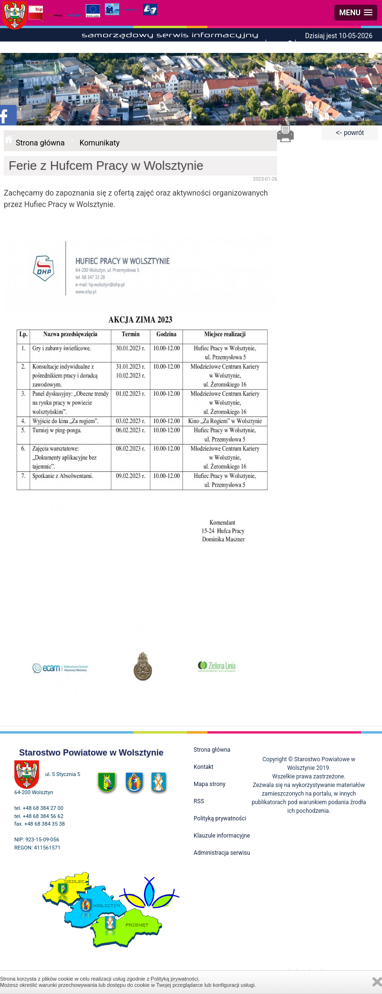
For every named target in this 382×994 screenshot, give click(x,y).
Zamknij (377, 981)
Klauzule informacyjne (222, 835)
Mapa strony (209, 784)
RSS (199, 801)
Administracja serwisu (222, 852)
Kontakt (203, 767)
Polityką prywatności (174, 979)
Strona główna (40, 142)
